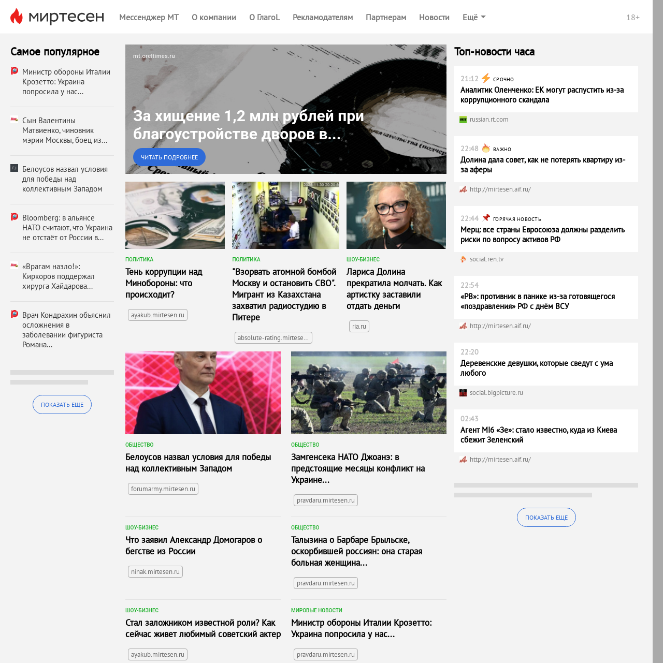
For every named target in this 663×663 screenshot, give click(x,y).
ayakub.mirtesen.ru (157, 315)
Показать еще (62, 404)
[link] (285, 109)
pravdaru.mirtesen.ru (326, 500)
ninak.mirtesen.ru (155, 571)
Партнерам (386, 17)
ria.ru (359, 326)
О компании (214, 17)
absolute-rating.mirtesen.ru (275, 337)
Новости (434, 17)
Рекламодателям (323, 17)
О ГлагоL (264, 17)
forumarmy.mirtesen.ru (163, 488)
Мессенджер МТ (149, 17)
